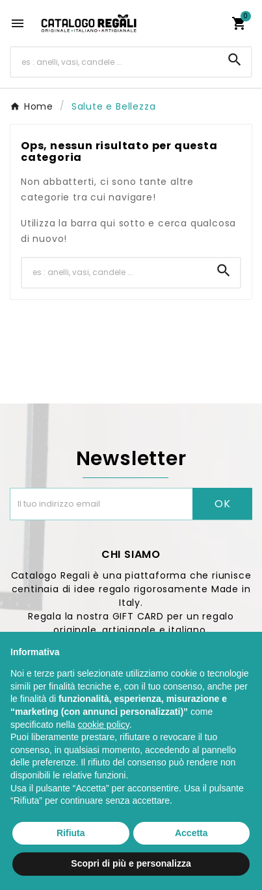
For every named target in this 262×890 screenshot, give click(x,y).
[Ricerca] (114, 62)
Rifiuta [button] (71, 833)
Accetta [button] (191, 833)
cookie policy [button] (103, 724)
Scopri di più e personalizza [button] (130, 863)
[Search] (234, 59)
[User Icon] (214, 23)
